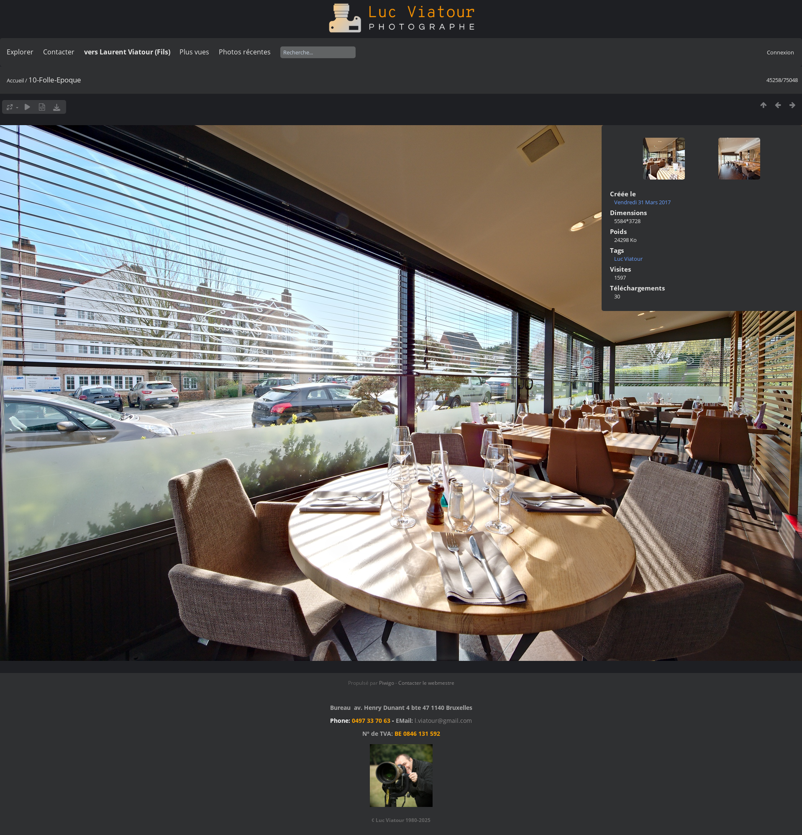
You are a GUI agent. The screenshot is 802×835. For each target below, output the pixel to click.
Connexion (780, 52)
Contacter (58, 52)
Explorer (20, 52)
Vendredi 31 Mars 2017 (642, 202)
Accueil (15, 80)
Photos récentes (245, 52)
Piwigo (386, 682)
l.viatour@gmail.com (443, 721)
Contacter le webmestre (426, 682)
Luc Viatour (628, 258)
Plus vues (194, 52)
